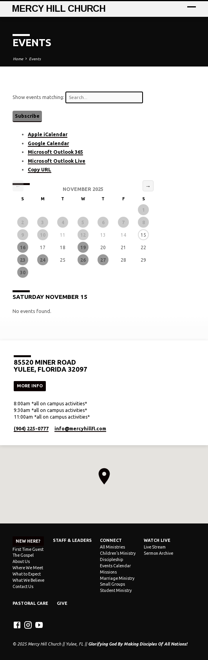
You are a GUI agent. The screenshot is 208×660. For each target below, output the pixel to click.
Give (62, 603)
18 (62, 247)
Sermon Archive (158, 553)
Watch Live (157, 540)
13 (103, 234)
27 (103, 260)
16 (22, 247)
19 (83, 247)
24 (42, 260)
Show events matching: (78, 97)
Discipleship (111, 559)
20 (103, 247)
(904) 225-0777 (31, 428)
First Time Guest (28, 549)
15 (143, 234)
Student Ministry (116, 590)
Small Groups (112, 584)
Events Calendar (115, 565)
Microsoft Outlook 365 (55, 152)
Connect (111, 540)
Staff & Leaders (72, 540)
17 (42, 247)
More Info (30, 385)
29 (143, 260)
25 (62, 260)
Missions (108, 572)
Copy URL (39, 169)
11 (62, 234)
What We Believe (28, 580)
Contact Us (23, 586)
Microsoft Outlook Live (56, 161)
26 (83, 260)
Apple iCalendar (47, 134)
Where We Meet (28, 567)
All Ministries (112, 547)
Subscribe (27, 116)
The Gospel (23, 555)
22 (143, 247)
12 (83, 234)
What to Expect (27, 574)
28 (123, 260)
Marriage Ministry (117, 578)
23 (22, 260)
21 (123, 247)
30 (22, 272)
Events (35, 59)
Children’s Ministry (118, 553)
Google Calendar (48, 143)
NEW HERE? (28, 541)
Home (18, 59)
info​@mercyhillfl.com (80, 428)
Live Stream (155, 547)
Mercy (59, 9)
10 (42, 234)
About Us (21, 561)
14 (123, 234)
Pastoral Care (30, 603)
